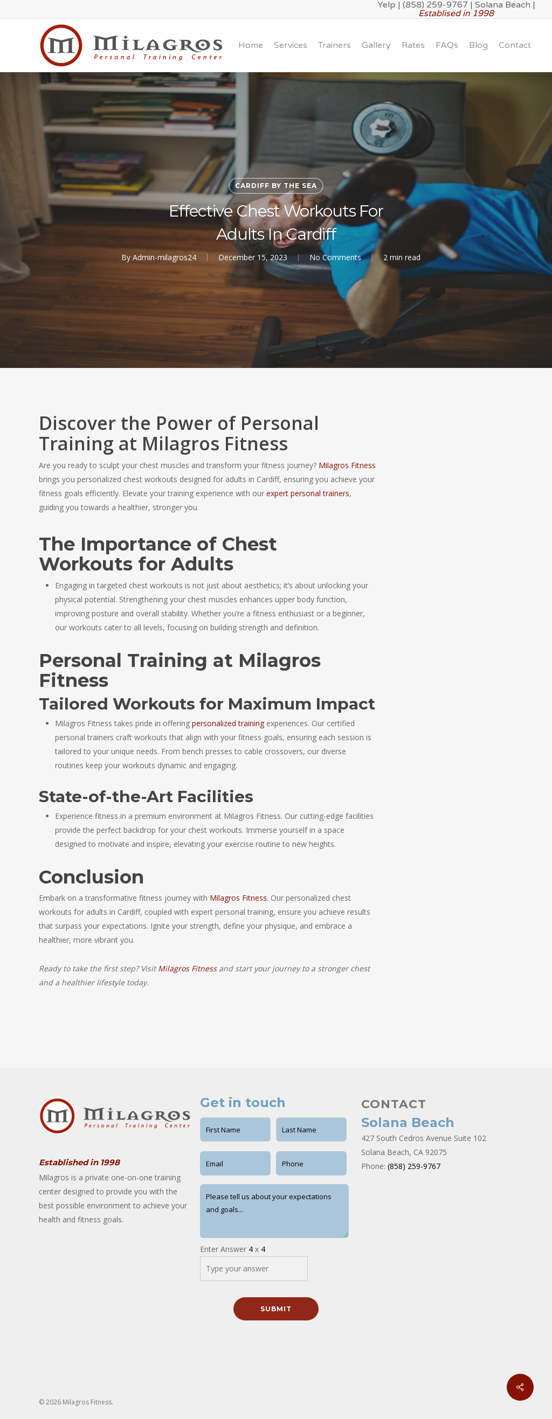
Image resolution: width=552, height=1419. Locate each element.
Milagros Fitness (347, 465)
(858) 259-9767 (414, 1166)
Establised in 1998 (456, 13)
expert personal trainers (307, 493)
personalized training (228, 723)
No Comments (335, 257)
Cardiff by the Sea (276, 186)
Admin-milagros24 (164, 257)
